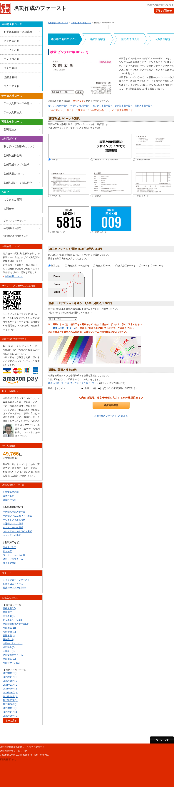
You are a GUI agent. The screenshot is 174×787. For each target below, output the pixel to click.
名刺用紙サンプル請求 (16, 164)
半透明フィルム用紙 (13, 523)
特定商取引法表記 (12, 228)
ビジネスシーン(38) (12, 620)
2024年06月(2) (10, 692)
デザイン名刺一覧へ (80, 105)
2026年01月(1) (10, 677)
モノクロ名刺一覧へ (103, 105)
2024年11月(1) (10, 685)
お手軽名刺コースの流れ (18, 31)
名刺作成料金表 (13, 155)
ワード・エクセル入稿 (14, 555)
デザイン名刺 (11, 49)
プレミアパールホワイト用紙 (17, 531)
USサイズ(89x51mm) (151, 265)
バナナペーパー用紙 (13, 527)
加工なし (54, 265)
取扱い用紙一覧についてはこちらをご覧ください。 (73, 383)
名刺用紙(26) (9, 628)
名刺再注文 (10, 129)
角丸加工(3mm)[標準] (77, 265)
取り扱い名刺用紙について (19, 146)
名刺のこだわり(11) (12, 643)
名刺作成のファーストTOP (13, 751)
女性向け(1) (9, 651)
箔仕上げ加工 (9, 547)
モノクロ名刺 (11, 59)
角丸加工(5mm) (102, 265)
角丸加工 (7, 551)
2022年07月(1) (10, 700)
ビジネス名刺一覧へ (58, 105)
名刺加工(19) (9, 659)
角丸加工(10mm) (125, 265)
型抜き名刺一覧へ (144, 105)
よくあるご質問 (13, 199)
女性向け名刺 (9, 499)
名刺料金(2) (9, 647)
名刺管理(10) (9, 631)
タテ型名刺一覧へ (124, 105)
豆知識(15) (8, 639)
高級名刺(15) (9, 608)
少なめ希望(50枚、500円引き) (119, 388)
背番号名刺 (8, 496)
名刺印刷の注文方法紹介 (18, 182)
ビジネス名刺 (11, 40)
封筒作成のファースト (14, 583)
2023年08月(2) (10, 696)
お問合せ (166, 10)
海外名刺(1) (9, 616)
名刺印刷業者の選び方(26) (16, 624)
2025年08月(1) (10, 681)
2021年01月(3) (10, 712)
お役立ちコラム (10, 597)
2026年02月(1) (10, 673)
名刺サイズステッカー (14, 559)
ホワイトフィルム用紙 (14, 519)
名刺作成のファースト (40, 8)
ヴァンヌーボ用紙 (12, 535)
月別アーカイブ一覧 (16, 670)
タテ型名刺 (10, 68)
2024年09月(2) (10, 688)
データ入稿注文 (13, 112)
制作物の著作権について (16, 236)
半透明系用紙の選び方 (14, 512)
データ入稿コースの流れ (18, 103)
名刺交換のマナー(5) (13, 655)
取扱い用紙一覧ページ (64, 328)
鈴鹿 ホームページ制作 (14, 587)
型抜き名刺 (10, 77)
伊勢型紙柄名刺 (11, 492)
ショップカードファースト (16, 580)
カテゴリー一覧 (13, 605)
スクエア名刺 (11, 86)
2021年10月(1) (10, 704)
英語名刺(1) (9, 635)
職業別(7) (7, 612)
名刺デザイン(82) (11, 663)
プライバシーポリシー (15, 221)
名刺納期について (14, 173)
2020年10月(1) (10, 716)
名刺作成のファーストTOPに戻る (111, 416)
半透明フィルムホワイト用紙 (17, 516)
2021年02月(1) (10, 708)
